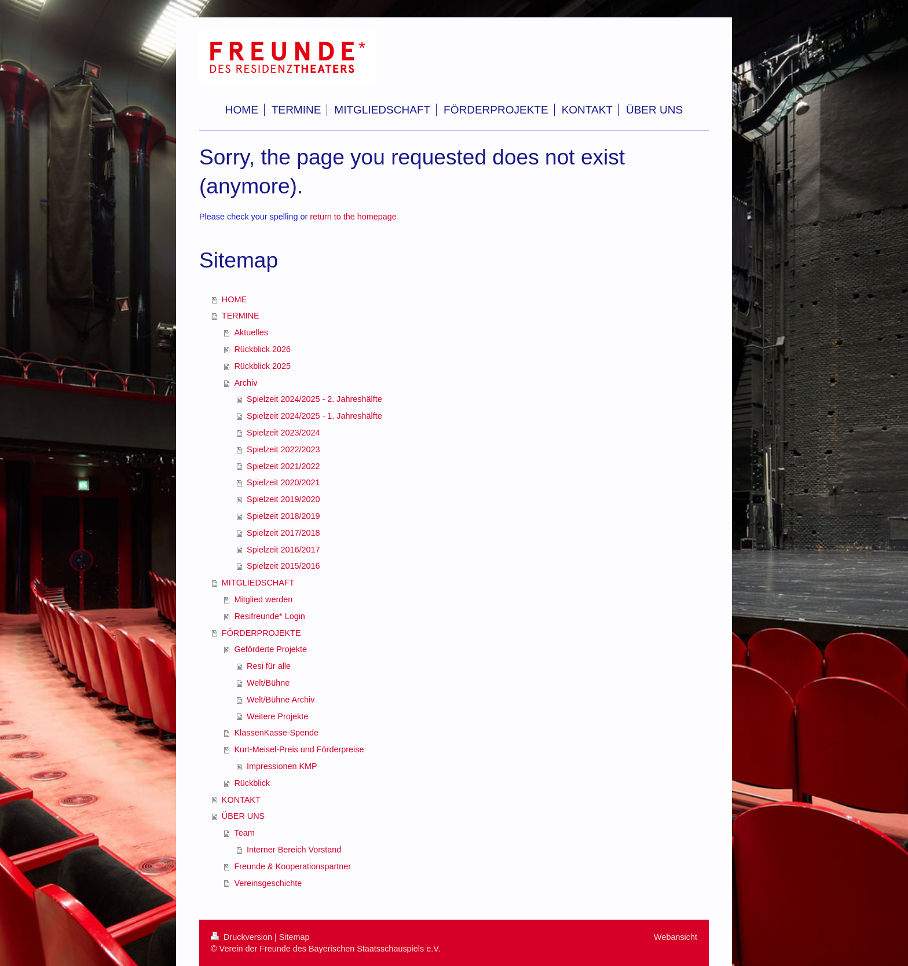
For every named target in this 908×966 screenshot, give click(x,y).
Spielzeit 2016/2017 (283, 549)
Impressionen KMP (282, 766)
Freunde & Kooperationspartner (292, 866)
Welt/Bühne (268, 682)
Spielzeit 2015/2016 (283, 565)
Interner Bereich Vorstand (294, 849)
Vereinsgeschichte (268, 883)
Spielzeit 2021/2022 (283, 466)
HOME (234, 299)
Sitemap (294, 937)
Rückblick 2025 (262, 366)
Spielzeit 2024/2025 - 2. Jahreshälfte (314, 399)
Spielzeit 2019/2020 (283, 499)
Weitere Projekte (277, 716)
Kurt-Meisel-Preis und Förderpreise (299, 749)
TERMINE (240, 315)
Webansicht (675, 937)
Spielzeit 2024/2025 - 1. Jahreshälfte (314, 415)
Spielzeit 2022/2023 (283, 449)
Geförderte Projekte (270, 649)
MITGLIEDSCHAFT (258, 582)
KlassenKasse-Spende (276, 732)
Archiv (245, 382)
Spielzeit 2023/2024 (283, 432)
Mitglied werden (263, 599)
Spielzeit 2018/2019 (283, 516)
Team (244, 832)
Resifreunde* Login (269, 616)
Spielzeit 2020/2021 (283, 482)
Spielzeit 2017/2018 (283, 532)
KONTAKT (241, 799)
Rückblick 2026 (262, 349)
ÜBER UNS (243, 816)
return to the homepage (353, 216)
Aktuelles (251, 332)
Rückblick (252, 783)
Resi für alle (269, 666)
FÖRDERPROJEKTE (261, 633)
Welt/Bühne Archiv (280, 699)
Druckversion (242, 937)
